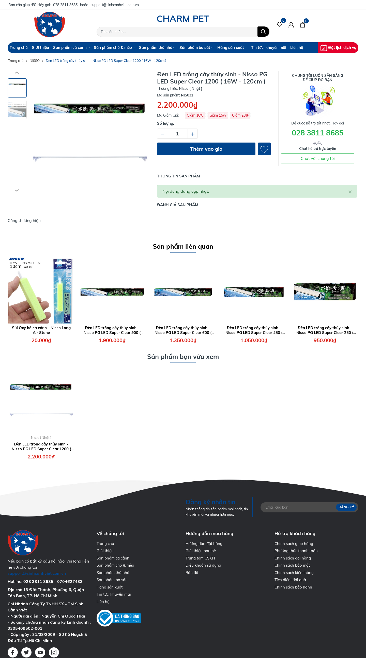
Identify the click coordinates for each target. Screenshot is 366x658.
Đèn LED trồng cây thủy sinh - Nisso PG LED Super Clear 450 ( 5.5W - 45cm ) (253, 330)
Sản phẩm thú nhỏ (157, 47)
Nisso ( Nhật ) (41, 438)
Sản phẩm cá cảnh (71, 47)
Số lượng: (165, 123)
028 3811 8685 (65, 5)
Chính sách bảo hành (293, 587)
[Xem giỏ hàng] (302, 24)
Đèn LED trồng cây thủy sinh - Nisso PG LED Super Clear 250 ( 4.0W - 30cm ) (324, 330)
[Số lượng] (177, 134)
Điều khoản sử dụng (203, 565)
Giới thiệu (40, 47)
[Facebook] (13, 652)
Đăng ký (346, 507)
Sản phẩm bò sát (196, 47)
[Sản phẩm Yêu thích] (279, 24)
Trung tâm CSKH (200, 558)
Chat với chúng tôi (318, 158)
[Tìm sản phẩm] (183, 32)
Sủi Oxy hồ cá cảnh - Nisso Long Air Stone (41, 330)
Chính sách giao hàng (293, 543)
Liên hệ (296, 47)
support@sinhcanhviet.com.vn (114, 5)
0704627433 (70, 581)
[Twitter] (26, 652)
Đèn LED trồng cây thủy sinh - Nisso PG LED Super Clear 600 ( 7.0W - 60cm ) (183, 330)
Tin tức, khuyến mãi (268, 47)
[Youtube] (40, 652)
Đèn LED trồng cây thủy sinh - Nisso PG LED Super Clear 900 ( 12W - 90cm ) (112, 330)
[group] (90, 132)
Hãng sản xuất (232, 47)
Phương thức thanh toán (296, 550)
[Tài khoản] (291, 24)
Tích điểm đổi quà (290, 579)
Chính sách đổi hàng (292, 558)
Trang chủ (19, 47)
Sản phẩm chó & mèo (114, 47)
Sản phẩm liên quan (183, 246)
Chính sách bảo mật (292, 565)
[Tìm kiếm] (263, 31)
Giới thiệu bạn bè (201, 550)
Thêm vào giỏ (206, 149)
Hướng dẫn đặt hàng (204, 543)
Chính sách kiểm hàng (294, 572)
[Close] (350, 191)
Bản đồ (192, 572)
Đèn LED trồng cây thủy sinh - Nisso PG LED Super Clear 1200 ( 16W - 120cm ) (41, 447)
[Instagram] (54, 652)
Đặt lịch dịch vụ (338, 48)
